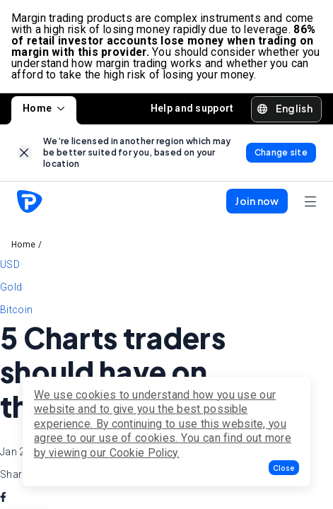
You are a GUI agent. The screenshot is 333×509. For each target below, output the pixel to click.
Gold (11, 287)
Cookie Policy (143, 453)
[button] (284, 467)
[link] (24, 152)
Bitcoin (16, 309)
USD (10, 264)
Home (44, 108)
